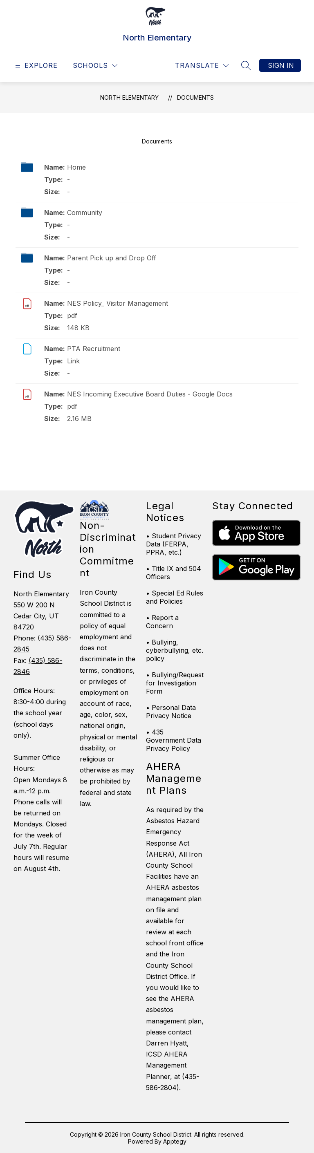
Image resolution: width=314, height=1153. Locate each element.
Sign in (281, 65)
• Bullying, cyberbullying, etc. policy (174, 650)
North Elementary (129, 97)
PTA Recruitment (93, 349)
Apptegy (174, 1141)
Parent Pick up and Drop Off (111, 258)
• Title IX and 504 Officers (173, 572)
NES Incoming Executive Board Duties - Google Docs (150, 394)
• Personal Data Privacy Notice (171, 711)
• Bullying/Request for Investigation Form (175, 683)
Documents (195, 97)
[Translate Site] (202, 65)
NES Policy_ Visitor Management (117, 303)
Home (76, 167)
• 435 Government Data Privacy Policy (173, 740)
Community (84, 212)
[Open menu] (35, 65)
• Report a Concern (162, 621)
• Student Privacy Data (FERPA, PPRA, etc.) (173, 544)
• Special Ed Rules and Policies (174, 597)
